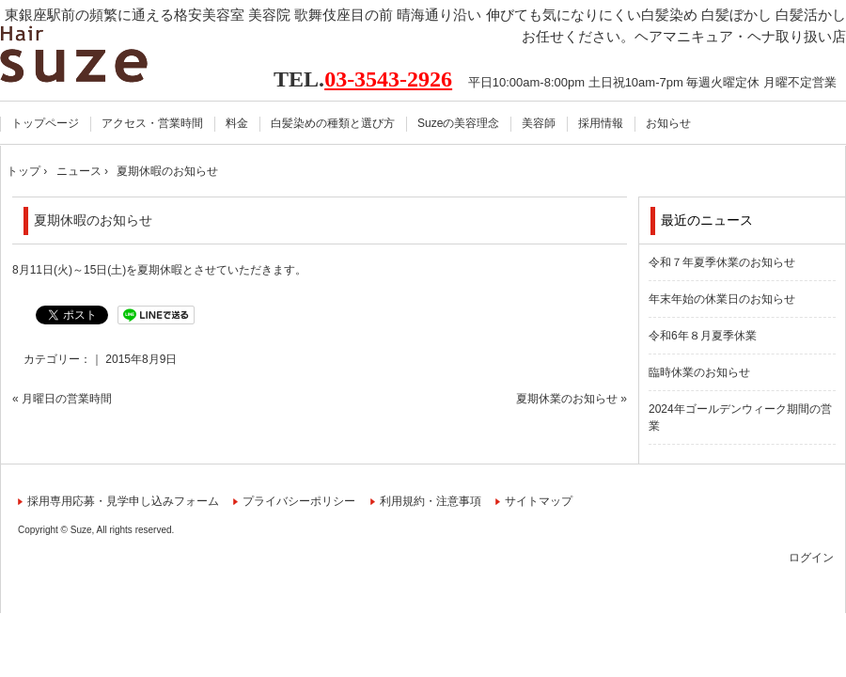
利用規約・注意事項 (430, 501)
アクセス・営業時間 (152, 123)
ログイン (811, 557)
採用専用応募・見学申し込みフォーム (123, 501)
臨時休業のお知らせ (699, 372)
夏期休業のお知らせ (567, 398)
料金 (237, 123)
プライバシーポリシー (299, 501)
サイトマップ (538, 501)
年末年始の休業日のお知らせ (722, 299)
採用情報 (600, 123)
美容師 (539, 123)
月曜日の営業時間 (67, 398)
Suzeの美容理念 (458, 123)
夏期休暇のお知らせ (93, 220)
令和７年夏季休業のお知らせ (722, 262)
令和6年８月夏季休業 (703, 335)
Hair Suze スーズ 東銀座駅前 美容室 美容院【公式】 (96, 54)
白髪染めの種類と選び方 (333, 123)
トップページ (45, 123)
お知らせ (668, 123)
